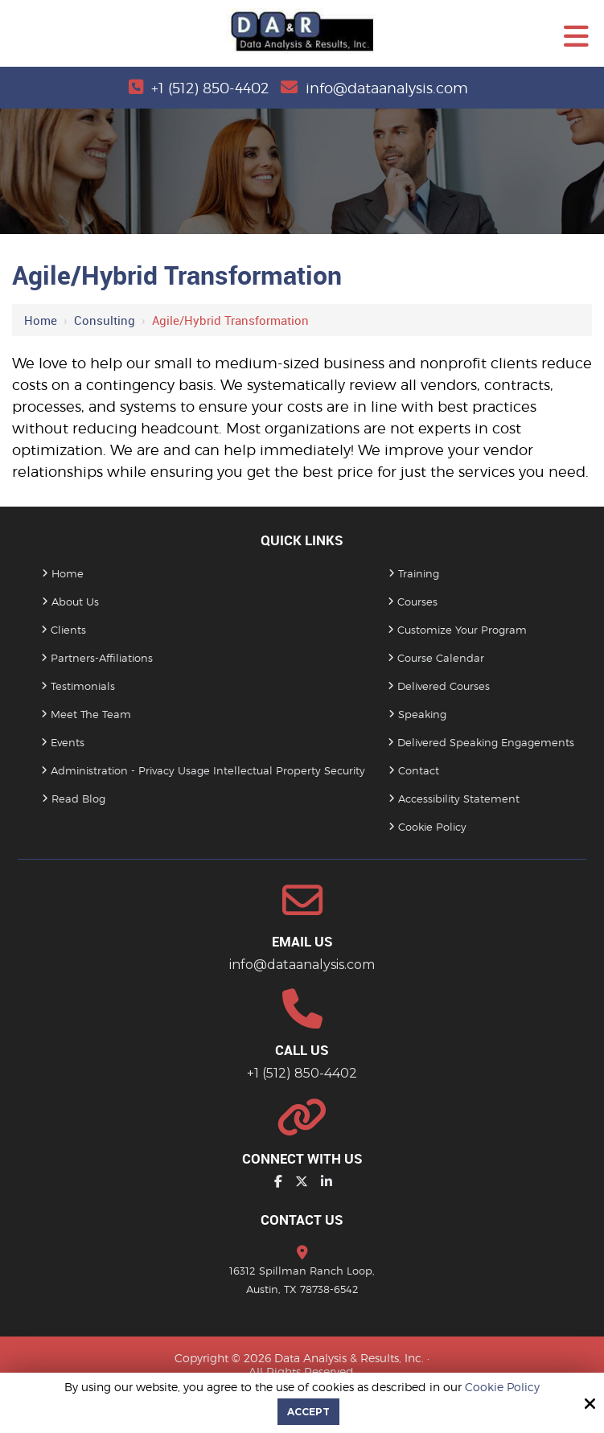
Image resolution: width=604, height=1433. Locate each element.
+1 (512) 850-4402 (210, 88)
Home (40, 320)
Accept (308, 1412)
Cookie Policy (502, 1387)
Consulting (104, 320)
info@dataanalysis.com (387, 88)
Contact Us (302, 1219)
